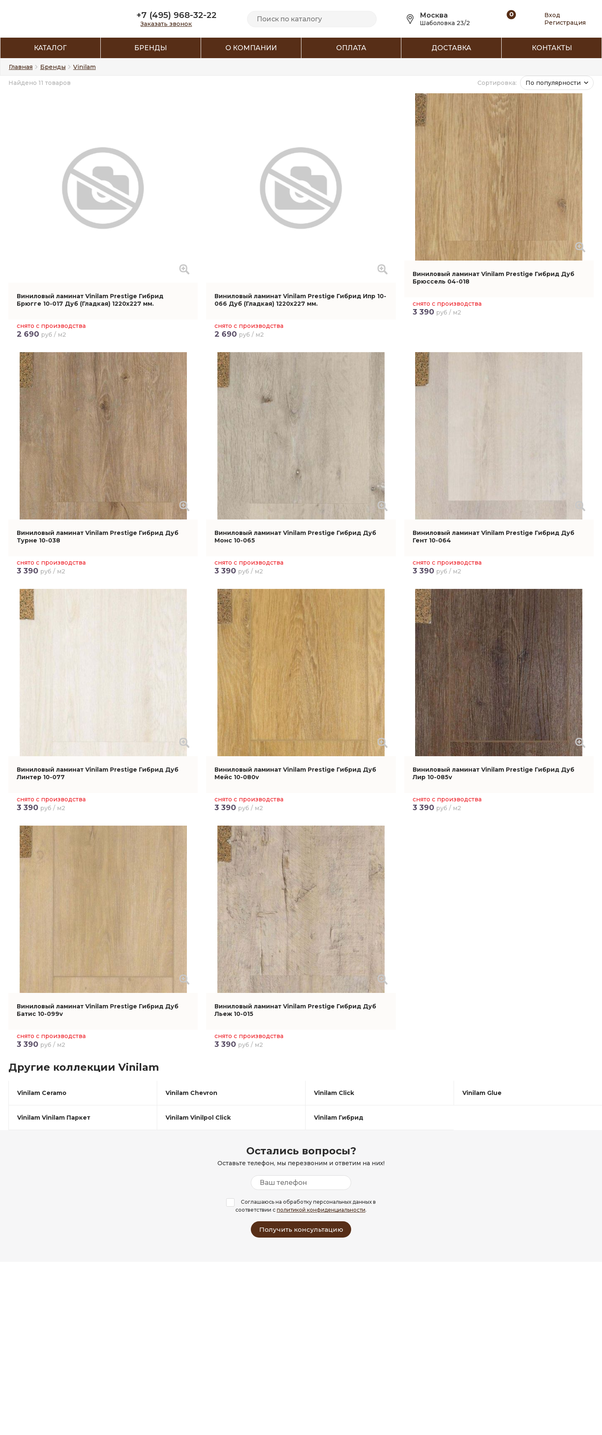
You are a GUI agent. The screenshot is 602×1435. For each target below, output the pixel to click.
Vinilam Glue (482, 1093)
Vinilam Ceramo (41, 1093)
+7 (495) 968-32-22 (176, 15)
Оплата (351, 48)
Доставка (451, 48)
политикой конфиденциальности (321, 1210)
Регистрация (565, 22)
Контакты (552, 48)
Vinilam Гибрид (338, 1117)
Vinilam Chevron (191, 1093)
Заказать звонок (166, 24)
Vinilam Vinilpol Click (198, 1117)
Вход (552, 15)
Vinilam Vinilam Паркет (53, 1117)
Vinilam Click (334, 1093)
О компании (251, 48)
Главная (21, 67)
